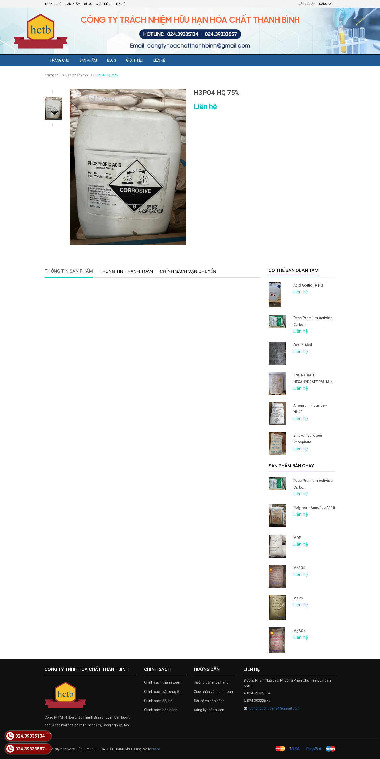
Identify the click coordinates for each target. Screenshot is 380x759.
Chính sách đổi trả (158, 701)
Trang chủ (53, 4)
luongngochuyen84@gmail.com (274, 708)
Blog (88, 4)
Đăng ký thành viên (209, 710)
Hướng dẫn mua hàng (211, 682)
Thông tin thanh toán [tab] (126, 271)
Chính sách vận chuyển (162, 692)
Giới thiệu (103, 4)
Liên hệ (120, 4)
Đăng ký (325, 4)
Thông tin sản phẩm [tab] (69, 271)
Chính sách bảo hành (161, 710)
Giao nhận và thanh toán (213, 692)
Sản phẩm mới (77, 75)
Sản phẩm (72, 4)
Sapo (156, 749)
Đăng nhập (306, 4)
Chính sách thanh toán (162, 682)
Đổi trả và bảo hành (209, 701)
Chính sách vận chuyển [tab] (188, 271)
